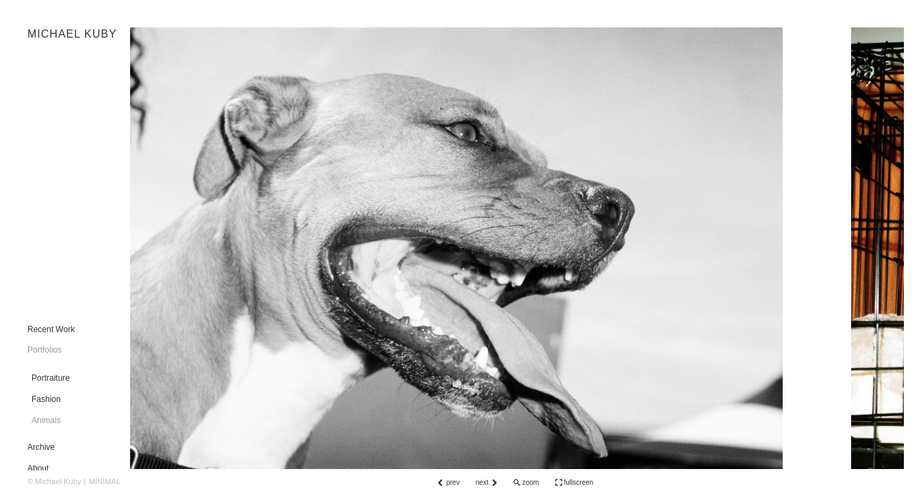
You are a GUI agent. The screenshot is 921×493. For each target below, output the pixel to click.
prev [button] (452, 482)
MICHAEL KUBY (72, 34)
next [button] (481, 482)
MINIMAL (104, 481)
